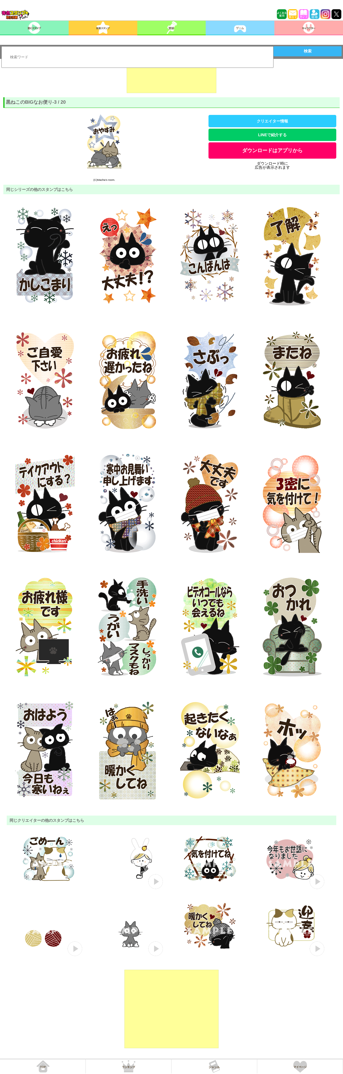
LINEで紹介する (272, 135)
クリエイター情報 (272, 121)
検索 (308, 51)
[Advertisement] (171, 79)
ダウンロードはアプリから (272, 150)
